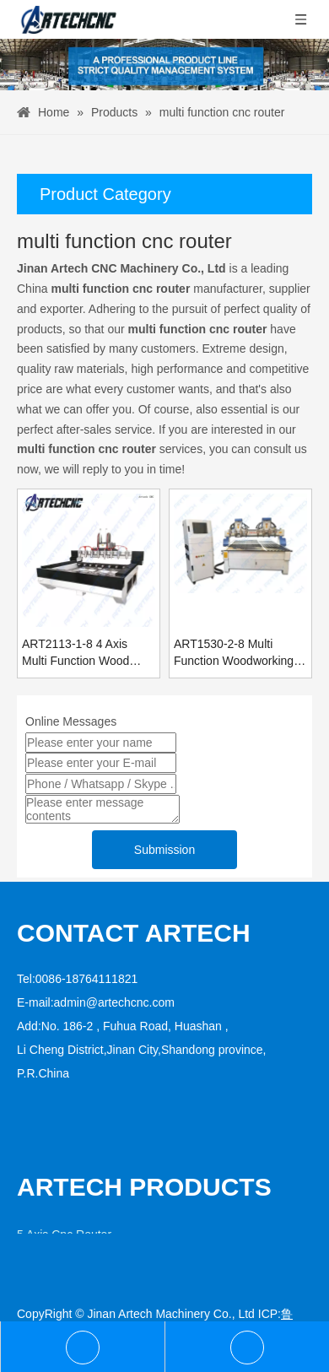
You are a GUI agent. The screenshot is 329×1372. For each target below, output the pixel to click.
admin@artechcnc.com (114, 1002)
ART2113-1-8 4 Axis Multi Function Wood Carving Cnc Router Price (75, 653)
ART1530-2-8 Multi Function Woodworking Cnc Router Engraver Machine (234, 653)
